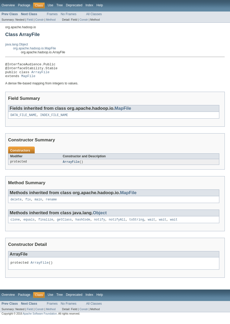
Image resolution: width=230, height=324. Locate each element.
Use (50, 5)
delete (16, 204)
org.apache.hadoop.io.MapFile (34, 48)
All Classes (94, 14)
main (38, 204)
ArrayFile (40, 74)
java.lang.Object (16, 44)
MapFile (28, 79)
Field (30, 19)
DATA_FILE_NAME (23, 119)
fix (28, 204)
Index (89, 5)
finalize (45, 224)
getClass (64, 224)
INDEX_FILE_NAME (54, 119)
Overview (8, 5)
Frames (52, 14)
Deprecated (74, 5)
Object (100, 217)
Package (24, 5)
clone (15, 224)
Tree (59, 5)
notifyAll (117, 224)
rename (51, 204)
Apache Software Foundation (40, 319)
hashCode (82, 224)
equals (29, 224)
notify (99, 224)
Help (99, 5)
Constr (39, 19)
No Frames (68, 14)
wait (151, 224)
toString (136, 224)
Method (50, 19)
